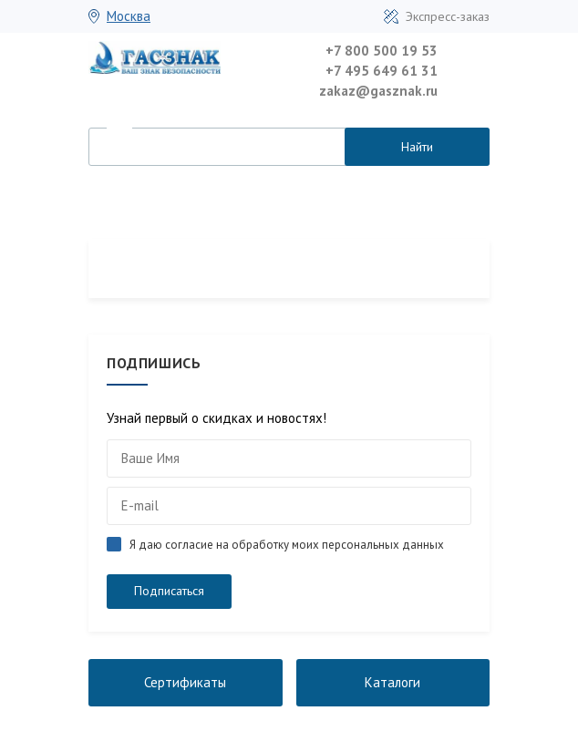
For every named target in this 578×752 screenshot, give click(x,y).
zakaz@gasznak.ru (378, 90)
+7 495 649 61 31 (381, 70)
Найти (417, 147)
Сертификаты (185, 682)
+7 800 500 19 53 (381, 50)
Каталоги (392, 682)
